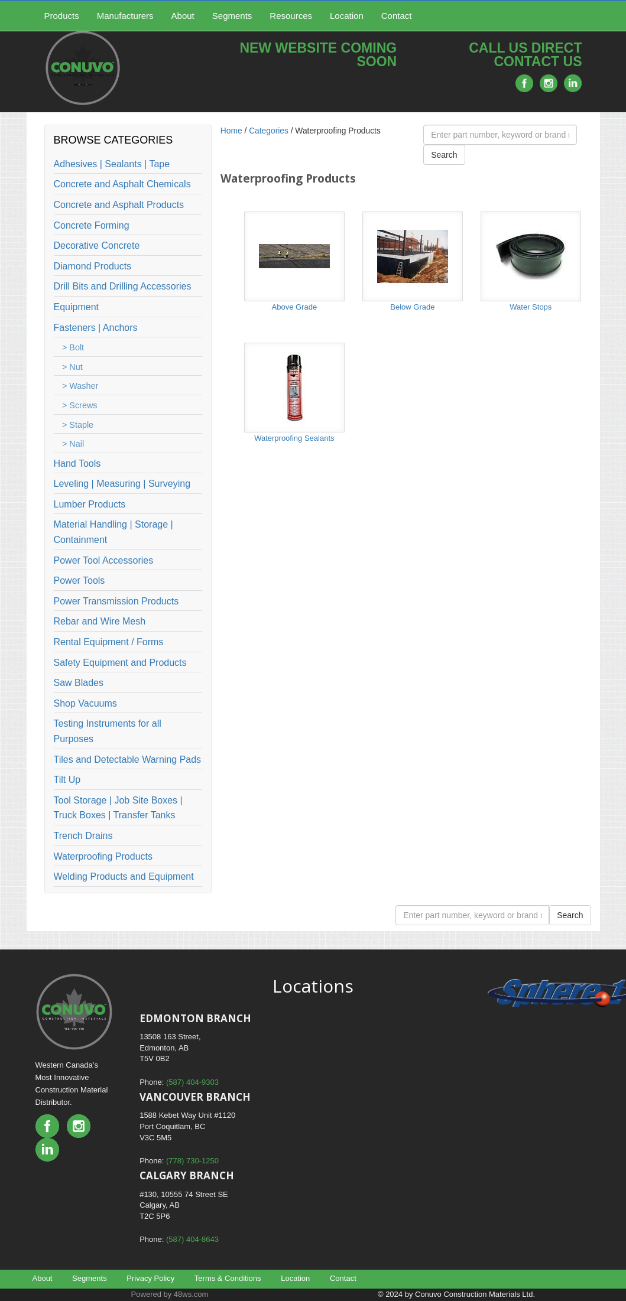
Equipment (76, 307)
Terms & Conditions (227, 1278)
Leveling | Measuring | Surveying (122, 484)
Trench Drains (83, 836)
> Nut (72, 367)
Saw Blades (79, 683)
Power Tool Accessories (104, 560)
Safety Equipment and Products (120, 663)
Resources (291, 16)
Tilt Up (67, 780)
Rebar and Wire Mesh (100, 621)
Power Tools (79, 580)
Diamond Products (93, 266)
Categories (268, 130)
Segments (232, 16)
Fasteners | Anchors (96, 328)
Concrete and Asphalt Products (119, 205)
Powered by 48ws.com (170, 1294)
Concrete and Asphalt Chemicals (122, 184)
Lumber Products (90, 504)
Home (231, 130)
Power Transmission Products (116, 601)
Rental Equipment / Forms (109, 642)
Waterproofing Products (103, 856)
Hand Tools (77, 463)
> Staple (77, 425)
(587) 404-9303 (192, 1082)
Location (347, 16)
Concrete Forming (91, 225)
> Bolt (73, 347)
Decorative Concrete (97, 245)
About (182, 16)
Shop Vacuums (85, 703)
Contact (396, 16)
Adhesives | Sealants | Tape (112, 164)
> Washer (80, 386)
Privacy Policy (150, 1278)
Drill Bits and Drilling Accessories (123, 286)
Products (61, 16)
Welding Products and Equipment (124, 876)
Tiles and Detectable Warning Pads (128, 759)
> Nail (73, 443)
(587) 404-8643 (192, 1239)
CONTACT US (538, 61)
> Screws (80, 405)
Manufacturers (125, 16)
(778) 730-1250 (192, 1160)
